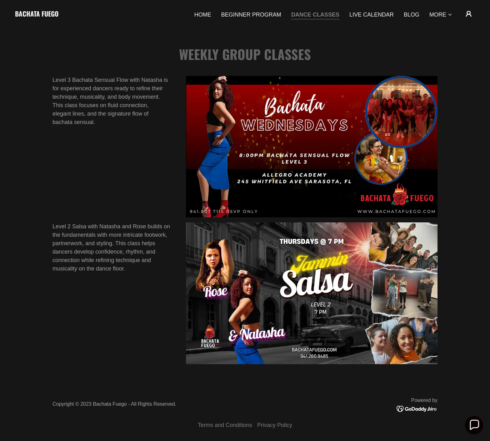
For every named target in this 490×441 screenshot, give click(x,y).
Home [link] (202, 15)
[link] (36, 15)
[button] (440, 14)
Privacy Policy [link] (274, 425)
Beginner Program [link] (251, 15)
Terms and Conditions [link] (225, 425)
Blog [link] (411, 15)
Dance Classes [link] (315, 15)
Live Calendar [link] (371, 15)
